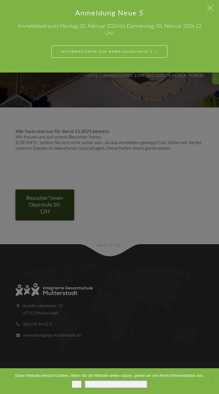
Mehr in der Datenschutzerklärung (116, 384)
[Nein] (212, 381)
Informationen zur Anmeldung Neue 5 (107, 51)
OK (77, 384)
